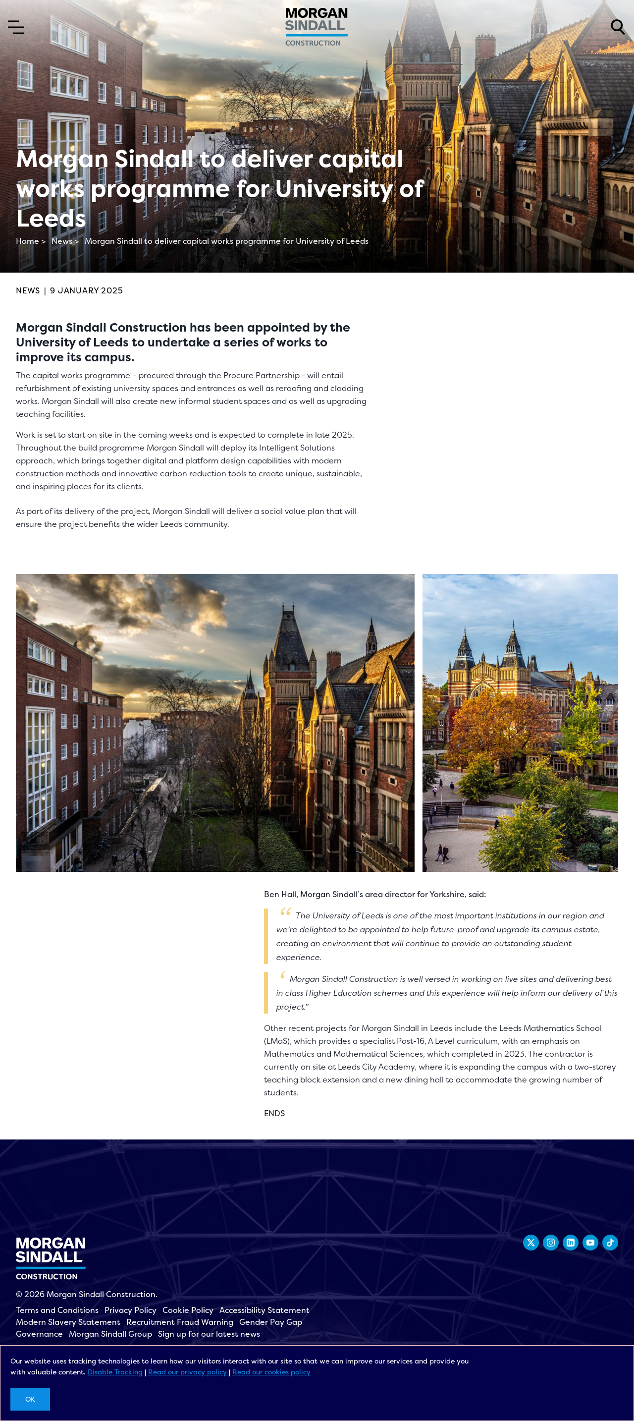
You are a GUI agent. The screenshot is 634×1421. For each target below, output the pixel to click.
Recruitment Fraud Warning (179, 1321)
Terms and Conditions (57, 1310)
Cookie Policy (187, 1310)
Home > (31, 240)
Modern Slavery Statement (68, 1321)
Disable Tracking (115, 1371)
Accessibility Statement (264, 1310)
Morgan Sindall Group (110, 1333)
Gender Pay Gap (270, 1321)
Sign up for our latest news (209, 1333)
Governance (39, 1333)
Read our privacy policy (187, 1371)
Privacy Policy (131, 1310)
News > (65, 240)
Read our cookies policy (271, 1371)
